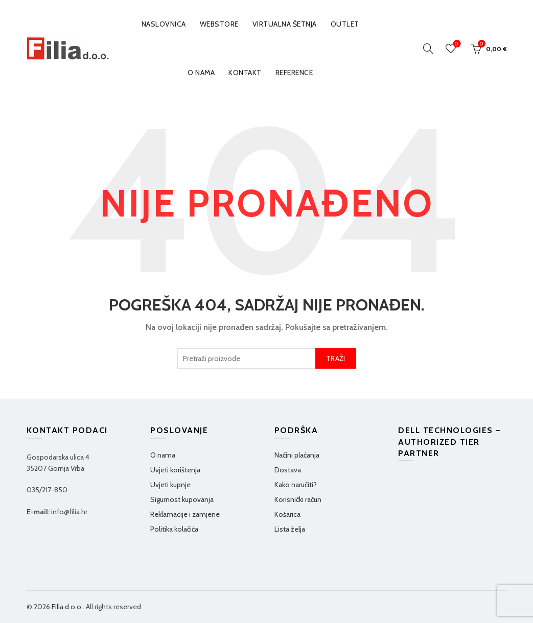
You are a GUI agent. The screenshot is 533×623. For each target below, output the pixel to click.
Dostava (287, 469)
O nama (201, 72)
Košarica (287, 514)
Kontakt (245, 72)
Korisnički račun (297, 499)
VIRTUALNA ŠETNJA (284, 24)
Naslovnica (164, 24)
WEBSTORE (219, 24)
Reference (294, 72)
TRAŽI (335, 358)
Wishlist (455, 44)
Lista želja (289, 529)
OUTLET (345, 24)
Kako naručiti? (295, 484)
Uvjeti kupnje (170, 484)
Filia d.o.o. (67, 606)
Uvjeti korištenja (175, 469)
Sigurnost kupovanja (182, 499)
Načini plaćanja (296, 455)
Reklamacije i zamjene (185, 514)
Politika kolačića (174, 529)
